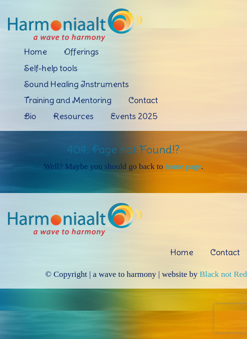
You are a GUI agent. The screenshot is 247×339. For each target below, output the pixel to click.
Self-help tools (51, 68)
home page (183, 166)
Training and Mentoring (68, 100)
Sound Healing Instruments (76, 84)
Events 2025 (134, 116)
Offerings (81, 51)
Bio (30, 116)
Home (35, 51)
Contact (143, 100)
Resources (73, 116)
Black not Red (223, 274)
